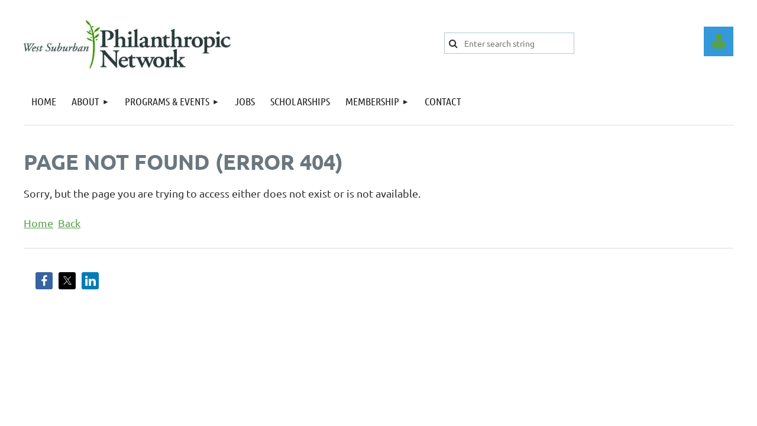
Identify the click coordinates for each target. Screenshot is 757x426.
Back (69, 223)
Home (38, 223)
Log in (718, 41)
